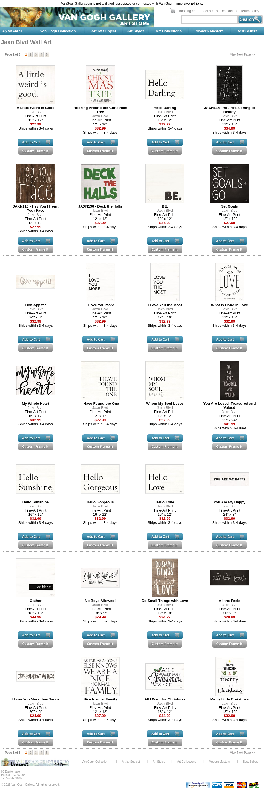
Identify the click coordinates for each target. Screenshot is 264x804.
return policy (250, 11)
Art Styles (135, 31)
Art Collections (169, 31)
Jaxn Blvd (36, 112)
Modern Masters (209, 31)
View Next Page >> (242, 54)
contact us (229, 11)
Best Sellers (247, 31)
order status (209, 11)
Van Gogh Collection (58, 31)
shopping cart (187, 11)
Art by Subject (103, 31)
